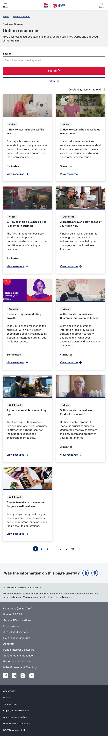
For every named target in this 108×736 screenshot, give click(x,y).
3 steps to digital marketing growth (24, 316)
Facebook (5, 675)
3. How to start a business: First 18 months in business (26, 223)
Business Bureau (21, 16)
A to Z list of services (16, 632)
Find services (11, 626)
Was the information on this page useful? (42, 573)
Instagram (23, 675)
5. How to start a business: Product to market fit (76, 412)
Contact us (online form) (17, 608)
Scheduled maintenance (18, 655)
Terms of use (10, 704)
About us (8, 643)
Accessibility (9, 691)
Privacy (7, 697)
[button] (85, 573)
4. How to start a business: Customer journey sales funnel (79, 316)
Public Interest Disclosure (18, 649)
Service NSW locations (17, 620)
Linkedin (14, 675)
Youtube (31, 675)
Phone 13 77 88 (12, 614)
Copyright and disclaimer (16, 710)
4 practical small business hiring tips (27, 412)
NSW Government (12, 730)
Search (102, 7)
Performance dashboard (18, 661)
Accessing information (15, 717)
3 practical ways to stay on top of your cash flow (80, 223)
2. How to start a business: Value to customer (80, 131)
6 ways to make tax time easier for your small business (26, 504)
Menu (5, 7)
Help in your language (16, 637)
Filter (54, 81)
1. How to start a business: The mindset (25, 131)
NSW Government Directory (20, 667)
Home (6, 16)
